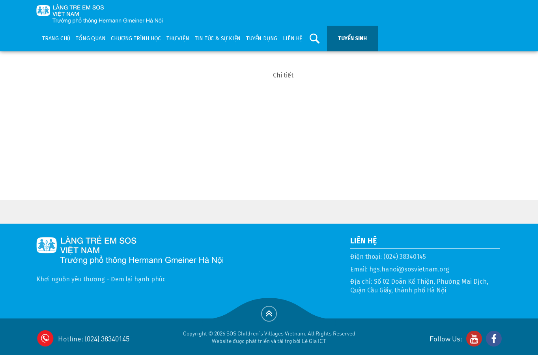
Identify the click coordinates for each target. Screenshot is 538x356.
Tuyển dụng (261, 38)
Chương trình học (136, 38)
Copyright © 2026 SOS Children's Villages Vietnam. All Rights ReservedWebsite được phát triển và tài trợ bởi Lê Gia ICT (269, 337)
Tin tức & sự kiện (218, 38)
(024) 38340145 (404, 256)
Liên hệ (292, 38)
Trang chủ (56, 38)
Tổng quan (90, 38)
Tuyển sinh (352, 38)
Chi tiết (283, 75)
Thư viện (177, 38)
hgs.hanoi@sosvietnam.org (409, 269)
